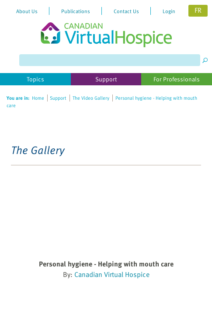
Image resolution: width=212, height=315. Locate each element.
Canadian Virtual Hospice (111, 274)
